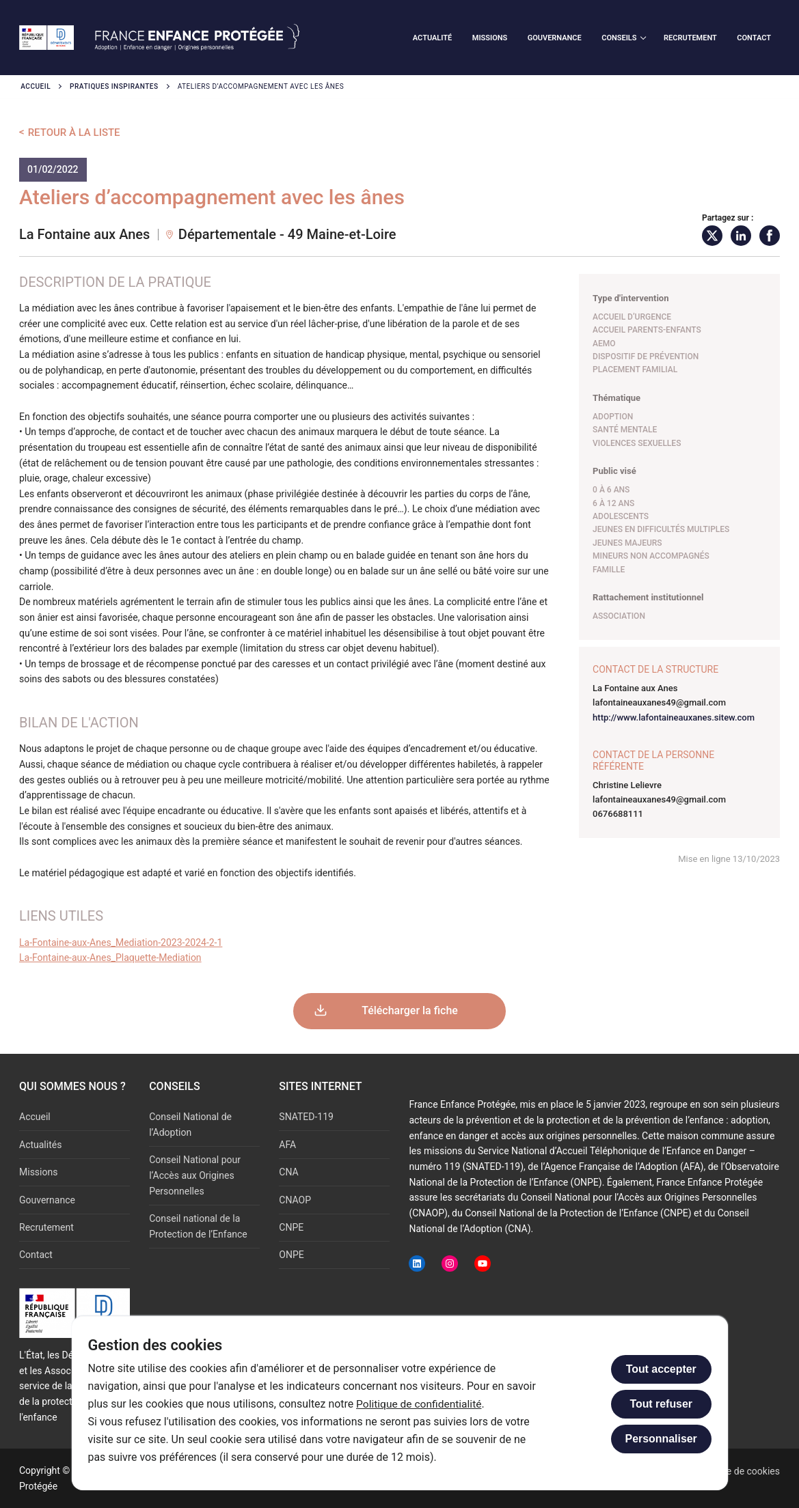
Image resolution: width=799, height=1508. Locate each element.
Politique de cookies (737, 1471)
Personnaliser (661, 1438)
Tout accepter (661, 1369)
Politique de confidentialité (420, 1403)
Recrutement (46, 1227)
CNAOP (295, 1200)
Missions (38, 1172)
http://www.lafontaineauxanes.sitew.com (674, 717)
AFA (287, 1144)
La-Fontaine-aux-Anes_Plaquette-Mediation (110, 957)
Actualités (40, 1144)
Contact (36, 1254)
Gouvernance (47, 1200)
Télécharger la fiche (410, 1010)
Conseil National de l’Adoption (190, 1124)
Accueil (36, 86)
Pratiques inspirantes (114, 86)
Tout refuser (660, 1404)
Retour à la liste (74, 132)
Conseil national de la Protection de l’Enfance (198, 1226)
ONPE (291, 1254)
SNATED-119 (306, 1116)
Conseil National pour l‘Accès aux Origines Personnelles (195, 1175)
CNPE (291, 1227)
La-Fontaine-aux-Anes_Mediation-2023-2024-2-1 (120, 942)
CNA (288, 1172)
